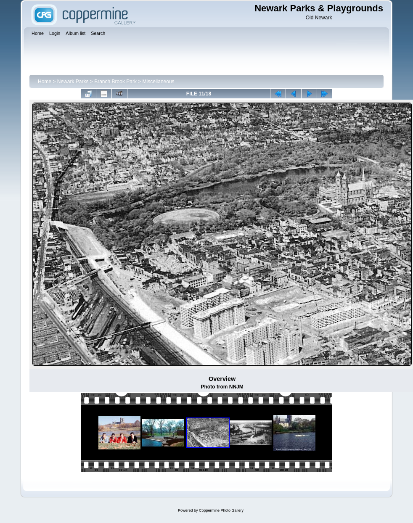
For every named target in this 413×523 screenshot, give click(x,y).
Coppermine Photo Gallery (221, 510)
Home (44, 82)
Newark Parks (73, 82)
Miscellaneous (159, 82)
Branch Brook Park (115, 82)
